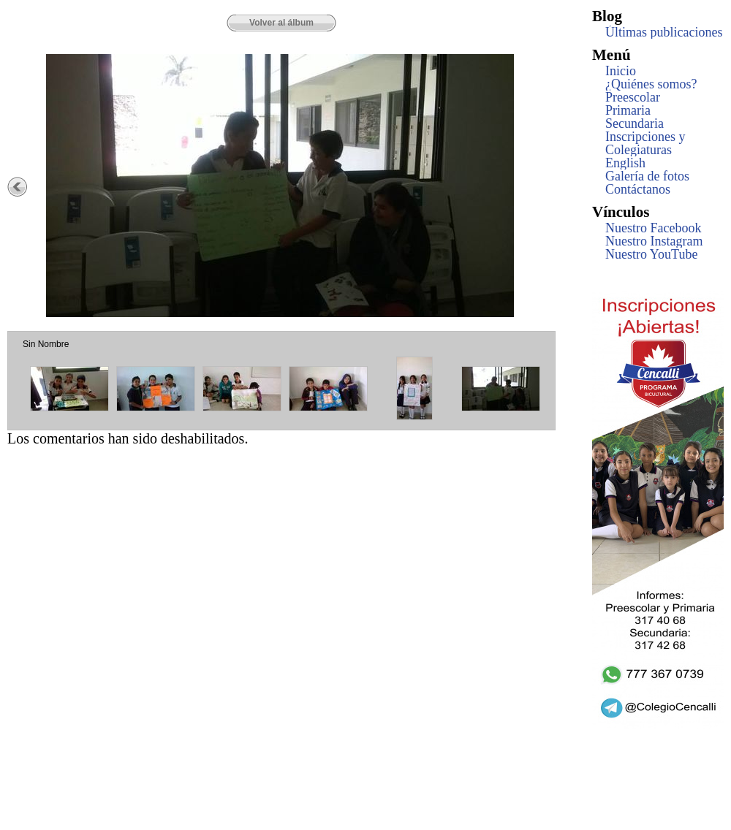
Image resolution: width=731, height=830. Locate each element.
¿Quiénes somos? (651, 84)
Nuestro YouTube (651, 254)
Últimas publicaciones (663, 32)
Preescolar (632, 97)
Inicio (620, 71)
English (625, 163)
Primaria (628, 110)
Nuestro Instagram (653, 241)
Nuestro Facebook (653, 228)
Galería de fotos (647, 176)
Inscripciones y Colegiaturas (645, 143)
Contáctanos (637, 189)
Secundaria (634, 123)
